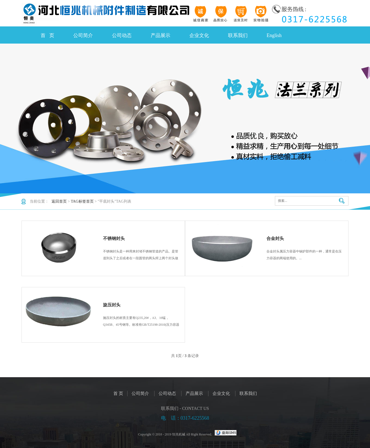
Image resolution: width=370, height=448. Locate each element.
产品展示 (160, 35)
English (274, 35)
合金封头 (275, 238)
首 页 (47, 35)
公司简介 (83, 35)
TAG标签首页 (82, 201)
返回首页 (59, 201)
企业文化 (199, 35)
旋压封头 (111, 305)
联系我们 (238, 35)
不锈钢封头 (114, 238)
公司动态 (122, 35)
